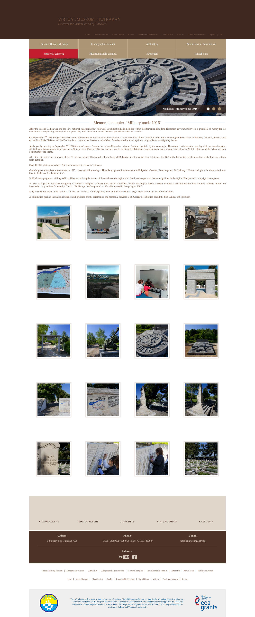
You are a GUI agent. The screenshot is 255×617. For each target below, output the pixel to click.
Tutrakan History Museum (54, 44)
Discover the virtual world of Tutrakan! (82, 24)
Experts (212, 34)
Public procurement (196, 34)
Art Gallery (152, 44)
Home (87, 34)
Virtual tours (201, 53)
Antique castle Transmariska (201, 44)
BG (221, 34)
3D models (152, 53)
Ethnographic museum (103, 44)
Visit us (180, 34)
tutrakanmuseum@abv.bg (192, 540)
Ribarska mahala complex (103, 53)
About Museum (101, 34)
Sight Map (206, 521)
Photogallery (88, 521)
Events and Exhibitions (148, 34)
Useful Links (167, 34)
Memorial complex (54, 53)
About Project (118, 34)
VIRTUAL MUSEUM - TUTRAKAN (89, 19)
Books (131, 34)
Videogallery (49, 521)
